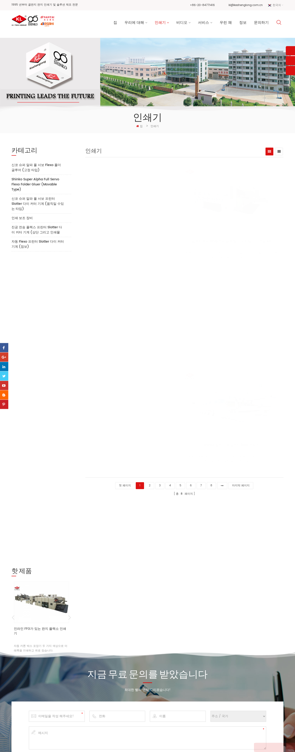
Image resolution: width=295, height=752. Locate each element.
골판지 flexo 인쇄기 (160, 663)
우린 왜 (226, 23)
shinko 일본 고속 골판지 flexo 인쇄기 (197, 445)
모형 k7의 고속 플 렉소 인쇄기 (241, 242)
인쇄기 (160, 23)
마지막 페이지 (241, 484)
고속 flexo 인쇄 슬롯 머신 (164, 698)
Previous (13, 313)
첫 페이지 (125, 484)
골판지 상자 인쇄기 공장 (163, 690)
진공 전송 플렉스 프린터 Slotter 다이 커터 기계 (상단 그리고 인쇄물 (37, 230)
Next (69, 313)
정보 (243, 23)
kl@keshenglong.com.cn (246, 5)
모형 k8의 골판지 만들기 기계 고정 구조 (232, 343)
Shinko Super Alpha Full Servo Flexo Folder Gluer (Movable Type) (35, 184)
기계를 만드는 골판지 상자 (164, 683)
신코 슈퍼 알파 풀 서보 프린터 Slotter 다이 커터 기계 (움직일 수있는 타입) (38, 203)
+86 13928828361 (49, 701)
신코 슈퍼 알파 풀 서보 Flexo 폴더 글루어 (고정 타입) (36, 167)
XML (226, 743)
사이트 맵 (215, 743)
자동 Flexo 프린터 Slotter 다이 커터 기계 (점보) (38, 244)
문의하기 (261, 23)
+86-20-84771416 (202, 5)
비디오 (181, 23)
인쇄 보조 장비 (22, 218)
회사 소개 (105, 681)
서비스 (203, 23)
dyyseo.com (196, 743)
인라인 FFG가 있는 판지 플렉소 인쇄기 (40, 326)
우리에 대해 (134, 23)
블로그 (103, 724)
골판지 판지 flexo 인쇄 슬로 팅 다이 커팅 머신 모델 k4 (137, 242)
